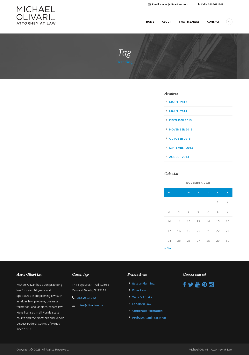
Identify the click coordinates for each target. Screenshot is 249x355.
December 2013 (180, 120)
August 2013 (179, 157)
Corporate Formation (147, 311)
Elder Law (139, 290)
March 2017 (178, 102)
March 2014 (178, 111)
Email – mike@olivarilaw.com (168, 4)
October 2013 (180, 138)
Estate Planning (143, 283)
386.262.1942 (86, 298)
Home (150, 21)
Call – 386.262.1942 (212, 4)
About (166, 21)
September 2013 (181, 148)
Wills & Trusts (142, 297)
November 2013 (181, 129)
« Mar (168, 248)
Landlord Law (141, 304)
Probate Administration (149, 317)
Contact (213, 21)
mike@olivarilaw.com (91, 305)
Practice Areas (189, 21)
